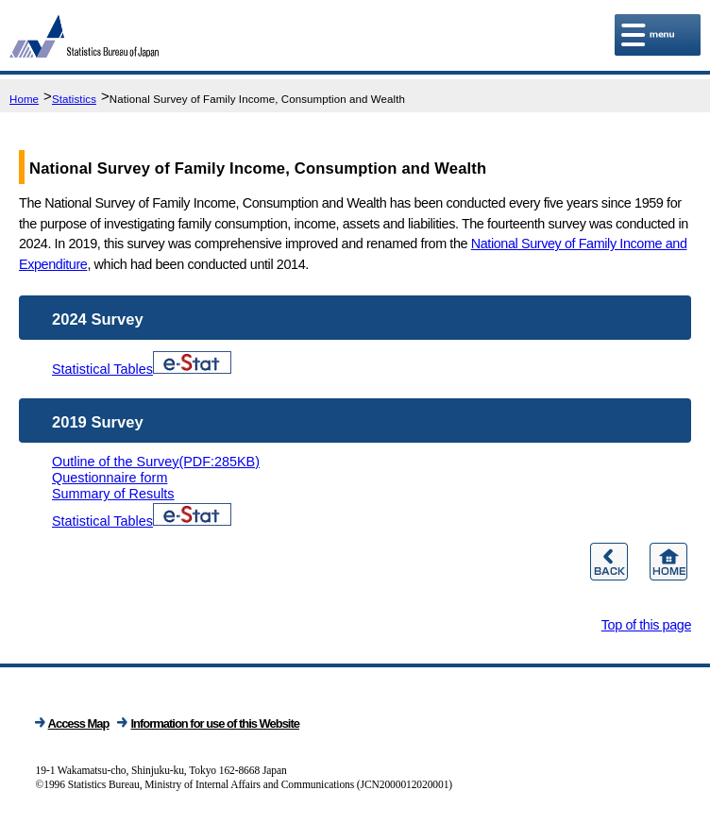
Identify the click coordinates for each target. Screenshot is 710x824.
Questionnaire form (109, 477)
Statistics (74, 99)
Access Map (79, 723)
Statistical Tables (141, 369)
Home (24, 99)
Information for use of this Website (214, 723)
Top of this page (646, 624)
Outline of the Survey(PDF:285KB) (156, 461)
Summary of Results (113, 493)
